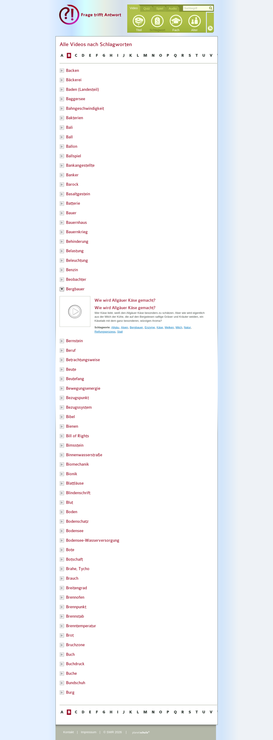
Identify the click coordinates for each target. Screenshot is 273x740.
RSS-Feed (210, 28)
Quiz (146, 8)
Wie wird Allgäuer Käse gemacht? (125, 300)
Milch (179, 327)
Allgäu (115, 327)
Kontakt (68, 732)
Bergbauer (136, 327)
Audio (173, 8)
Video (134, 8)
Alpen (124, 327)
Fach (176, 30)
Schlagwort (157, 30)
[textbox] (198, 8)
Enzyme (150, 327)
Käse (160, 327)
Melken (169, 327)
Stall (120, 331)
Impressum (88, 732)
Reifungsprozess (105, 331)
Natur (187, 327)
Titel (139, 30)
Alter (194, 30)
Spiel (159, 8)
